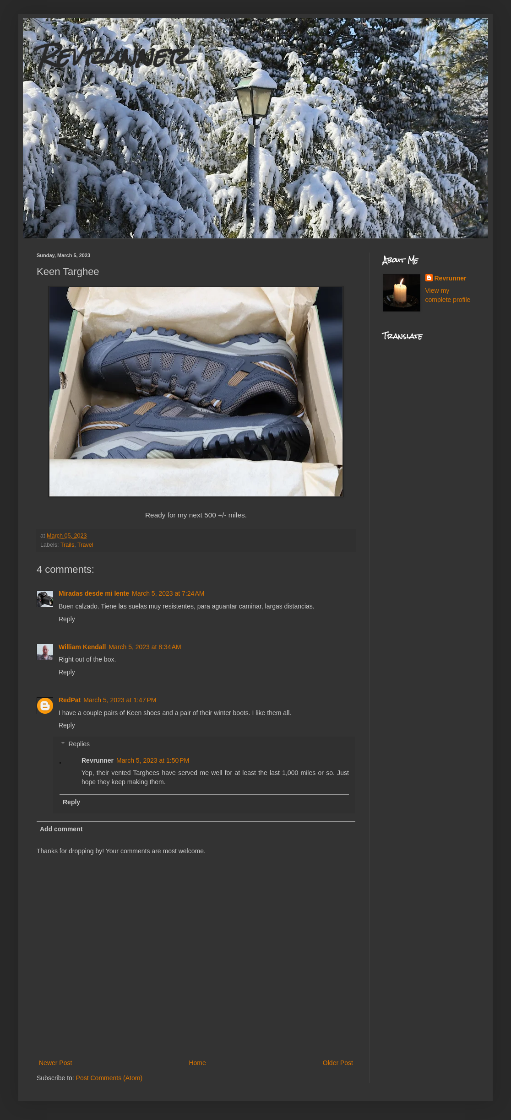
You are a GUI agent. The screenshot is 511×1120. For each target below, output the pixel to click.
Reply (67, 619)
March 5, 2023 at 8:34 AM (145, 647)
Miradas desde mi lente (94, 593)
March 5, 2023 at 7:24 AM (168, 593)
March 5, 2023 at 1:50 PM (152, 760)
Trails (67, 545)
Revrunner (113, 55)
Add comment (61, 829)
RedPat (70, 700)
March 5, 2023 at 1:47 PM (119, 700)
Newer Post (55, 1062)
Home (197, 1062)
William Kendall (82, 647)
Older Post (338, 1062)
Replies (79, 744)
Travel (85, 545)
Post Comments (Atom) (109, 1078)
